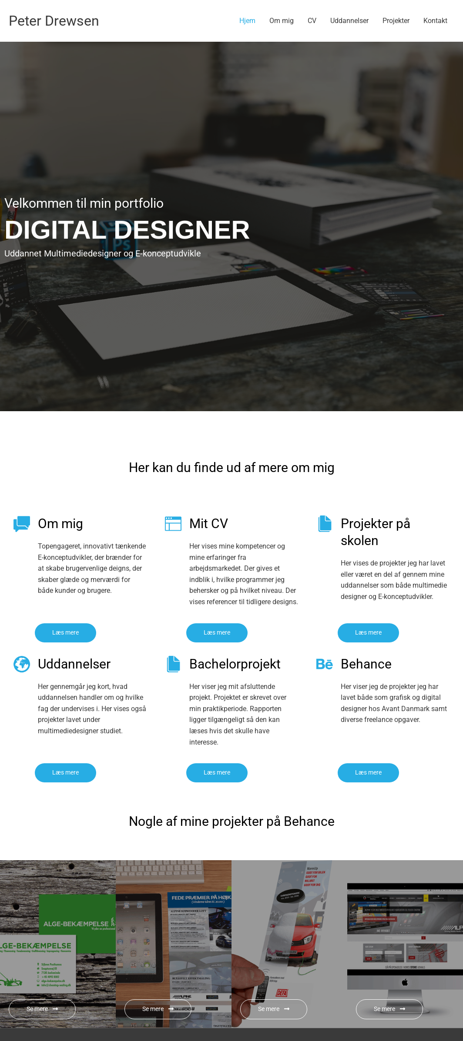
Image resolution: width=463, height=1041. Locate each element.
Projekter (395, 21)
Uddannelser (349, 21)
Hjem (247, 21)
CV (312, 21)
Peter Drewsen (58, 21)
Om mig (281, 21)
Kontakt (435, 21)
